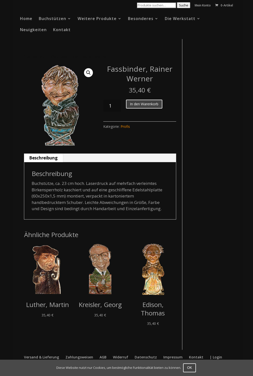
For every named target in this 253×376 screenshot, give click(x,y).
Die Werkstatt (180, 19)
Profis (50, 56)
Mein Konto (203, 5)
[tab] (43, 158)
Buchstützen (52, 19)
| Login (216, 357)
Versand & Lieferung (41, 357)
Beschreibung (43, 158)
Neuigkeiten (33, 30)
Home (26, 19)
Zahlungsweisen (79, 357)
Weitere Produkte (97, 19)
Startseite (33, 56)
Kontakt (62, 30)
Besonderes (140, 19)
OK (190, 368)
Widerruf (120, 357)
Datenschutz (146, 357)
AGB (103, 357)
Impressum (173, 357)
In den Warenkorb (144, 104)
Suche (183, 5)
